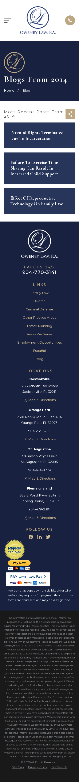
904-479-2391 (39, 509)
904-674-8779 (39, 470)
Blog (39, 359)
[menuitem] (18, 767)
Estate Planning (39, 326)
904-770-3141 (39, 272)
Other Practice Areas (39, 318)
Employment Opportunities (39, 342)
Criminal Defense (39, 309)
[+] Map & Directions (39, 400)
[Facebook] (31, 537)
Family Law (39, 293)
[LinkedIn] (39, 537)
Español (39, 351)
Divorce (39, 301)
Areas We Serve (39, 334)
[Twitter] (48, 537)
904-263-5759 (39, 431)
